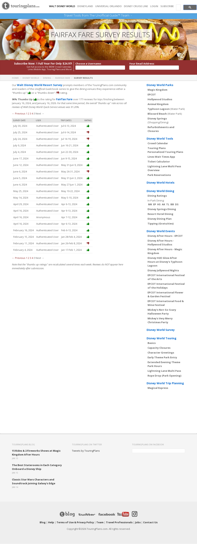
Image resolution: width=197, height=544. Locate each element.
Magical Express (158, 388)
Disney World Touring (161, 338)
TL (167, 204)
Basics (152, 343)
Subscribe (167, 6)
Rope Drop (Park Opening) (164, 376)
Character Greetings (161, 352)
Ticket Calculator (159, 161)
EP (154, 204)
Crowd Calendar (158, 143)
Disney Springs (157, 118)
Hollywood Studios (160, 99)
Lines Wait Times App (161, 157)
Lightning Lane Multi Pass (164, 371)
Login (154, 6)
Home (15, 78)
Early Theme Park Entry (162, 357)
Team (100, 522)
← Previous (18, 113)
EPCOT (152, 94)
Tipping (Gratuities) (161, 223)
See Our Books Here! (133, 15)
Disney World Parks (160, 85)
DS (177, 204)
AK (163, 204)
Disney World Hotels (160, 183)
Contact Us (150, 522)
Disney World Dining (160, 191)
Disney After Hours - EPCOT (165, 236)
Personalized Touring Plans (165, 152)
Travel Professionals (119, 522)
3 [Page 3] (30, 113)
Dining (47, 78)
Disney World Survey (161, 330)
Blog (43, 522)
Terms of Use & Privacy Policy (75, 522)
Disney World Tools (160, 139)
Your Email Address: (142, 63)
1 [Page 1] (26, 113)
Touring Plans (157, 148)
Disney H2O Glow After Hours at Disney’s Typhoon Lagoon (165, 261)
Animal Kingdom (158, 104)
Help (51, 522)
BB (172, 204)
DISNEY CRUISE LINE (136, 6)
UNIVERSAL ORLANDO (108, 6)
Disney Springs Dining (162, 209)
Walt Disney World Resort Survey (38, 85)
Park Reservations (159, 175)
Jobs (138, 522)
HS (159, 204)
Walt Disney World (62, 6)
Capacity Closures (159, 348)
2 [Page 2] (28, 113)
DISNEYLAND (85, 6)
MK (150, 204)
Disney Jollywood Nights (163, 270)
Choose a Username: (88, 63)
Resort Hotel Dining (160, 214)
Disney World (31, 78)
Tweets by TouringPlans (86, 451)
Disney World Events (161, 231)
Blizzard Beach (157, 114)
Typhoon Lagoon (159, 109)
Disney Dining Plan (160, 219)
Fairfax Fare (62, 78)
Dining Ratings (157, 196)
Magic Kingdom (157, 90)
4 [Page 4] (32, 113)
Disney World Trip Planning (165, 383)
